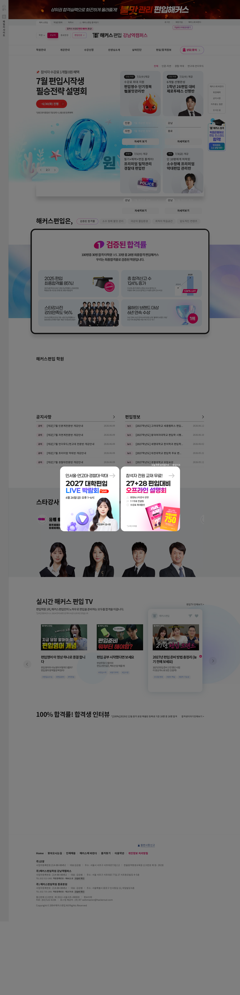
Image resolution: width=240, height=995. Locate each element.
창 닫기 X (176, 465)
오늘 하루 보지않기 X (160, 465)
